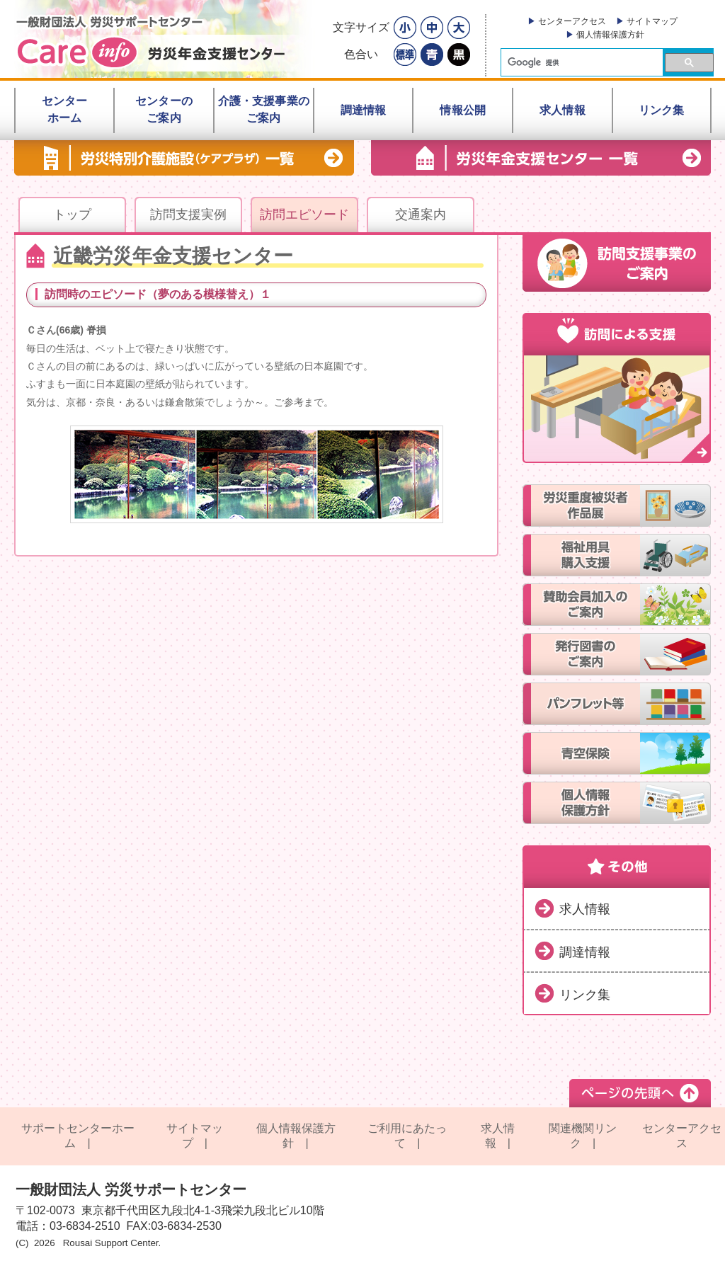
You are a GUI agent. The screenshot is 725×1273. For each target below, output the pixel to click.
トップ (72, 214)
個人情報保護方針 (610, 35)
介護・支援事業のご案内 (263, 109)
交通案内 (420, 214)
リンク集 (584, 995)
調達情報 (584, 952)
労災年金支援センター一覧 (541, 158)
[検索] (580, 62)
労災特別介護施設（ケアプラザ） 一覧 (184, 158)
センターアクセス (572, 21)
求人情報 (584, 909)
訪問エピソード (304, 214)
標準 (405, 54)
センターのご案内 (164, 109)
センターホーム (65, 109)
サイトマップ (652, 21)
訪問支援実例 (188, 214)
